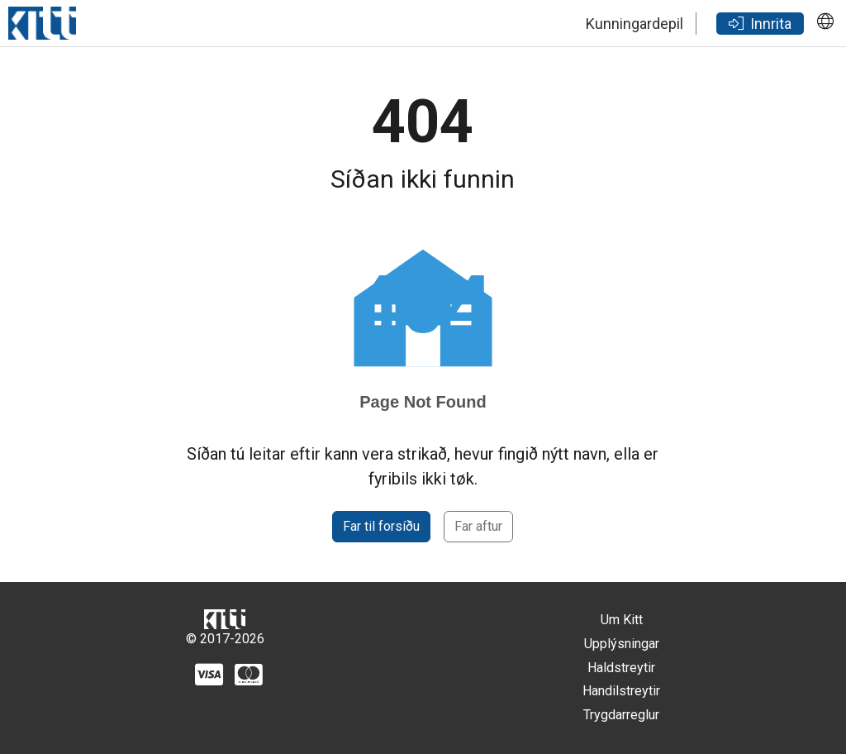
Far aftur (478, 526)
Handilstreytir (621, 691)
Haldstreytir (621, 667)
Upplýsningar (621, 643)
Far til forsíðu (381, 526)
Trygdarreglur (621, 715)
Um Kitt (622, 620)
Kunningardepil (634, 23)
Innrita (760, 23)
